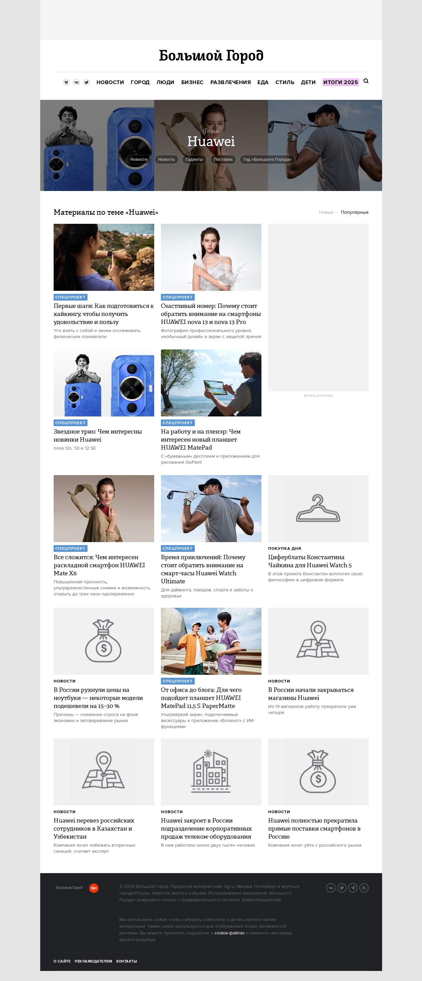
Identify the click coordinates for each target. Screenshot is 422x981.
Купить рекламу (318, 396)
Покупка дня (284, 548)
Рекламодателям (93, 961)
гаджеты (194, 159)
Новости (65, 681)
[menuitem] (110, 82)
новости (138, 159)
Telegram (357, 887)
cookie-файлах (229, 933)
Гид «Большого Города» (267, 159)
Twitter (346, 887)
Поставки (223, 159)
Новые (326, 212)
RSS (368, 887)
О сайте (62, 961)
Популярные (355, 212)
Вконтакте (335, 887)
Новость (166, 159)
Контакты (126, 961)
